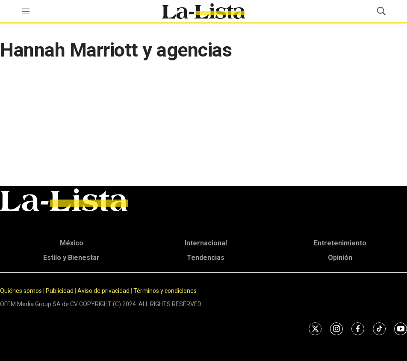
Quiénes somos (21, 290)
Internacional (206, 243)
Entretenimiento (340, 243)
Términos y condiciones (165, 290)
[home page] (203, 11)
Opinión (340, 258)
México (71, 243)
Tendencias (205, 258)
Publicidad (60, 290)
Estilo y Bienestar (71, 258)
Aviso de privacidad (103, 290)
